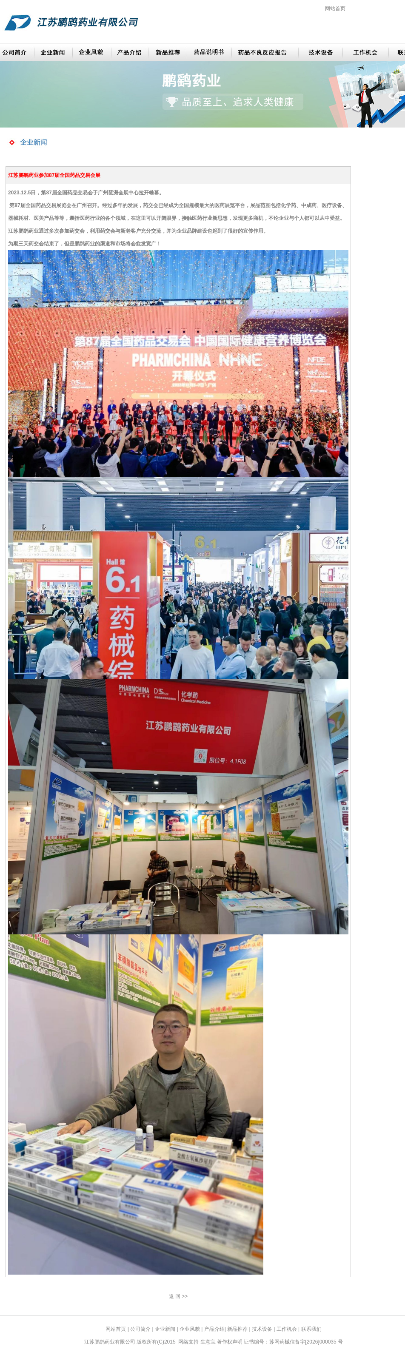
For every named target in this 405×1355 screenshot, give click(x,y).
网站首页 (335, 8)
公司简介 (140, 1329)
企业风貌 (190, 1329)
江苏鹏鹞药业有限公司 (109, 1342)
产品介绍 (214, 1329)
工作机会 (287, 1329)
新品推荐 (237, 1329)
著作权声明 (229, 1342)
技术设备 (262, 1329)
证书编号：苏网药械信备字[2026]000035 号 (293, 1342)
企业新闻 (165, 1329)
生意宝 (208, 1342)
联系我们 (311, 1329)
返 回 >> (178, 1296)
